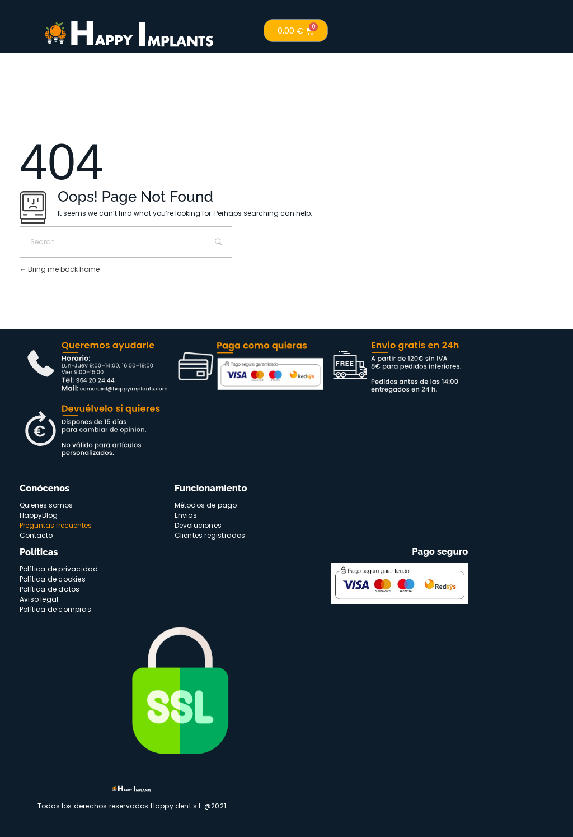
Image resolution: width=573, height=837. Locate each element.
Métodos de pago (206, 505)
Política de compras (55, 609)
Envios (186, 515)
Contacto (36, 535)
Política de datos (49, 589)
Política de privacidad (59, 569)
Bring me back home (60, 269)
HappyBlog (39, 515)
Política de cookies (53, 579)
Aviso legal (39, 599)
